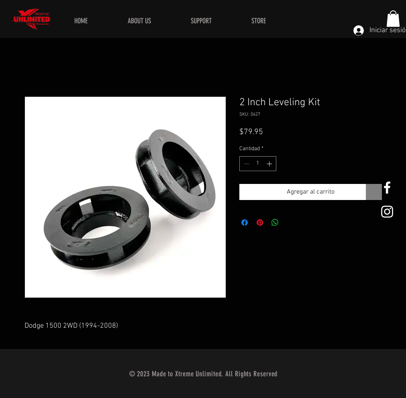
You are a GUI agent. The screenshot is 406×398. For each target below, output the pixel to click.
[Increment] (270, 164)
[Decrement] (246, 164)
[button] (393, 18)
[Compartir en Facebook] (244, 222)
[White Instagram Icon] (387, 212)
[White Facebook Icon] (387, 188)
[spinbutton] (258, 164)
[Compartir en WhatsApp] (275, 222)
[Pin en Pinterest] (260, 222)
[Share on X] (290, 222)
